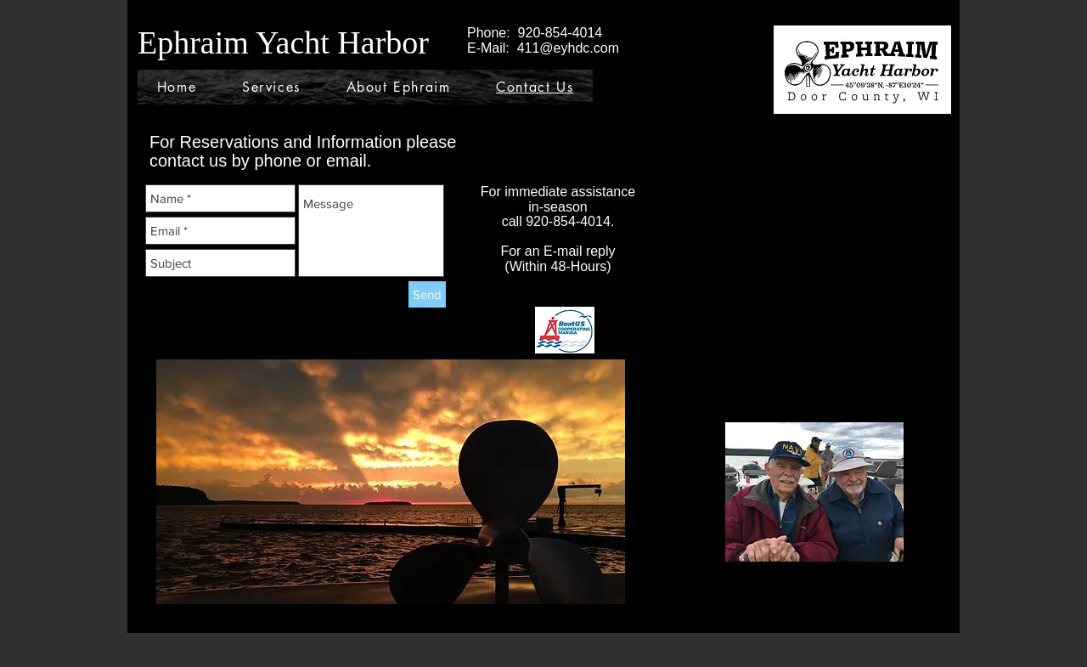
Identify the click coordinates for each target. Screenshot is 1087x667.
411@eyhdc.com (568, 48)
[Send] (427, 294)
